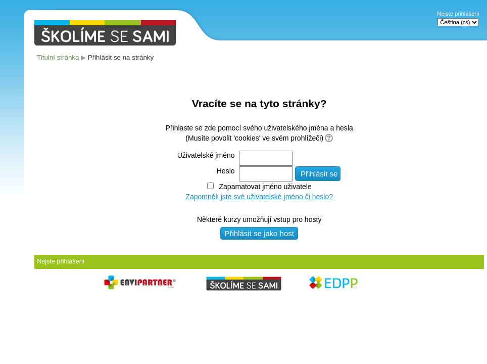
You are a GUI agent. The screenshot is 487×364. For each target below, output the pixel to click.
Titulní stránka (58, 57)
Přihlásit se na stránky (121, 57)
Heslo (226, 171)
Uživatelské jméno (206, 155)
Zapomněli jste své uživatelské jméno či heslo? (259, 197)
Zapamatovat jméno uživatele (265, 187)
